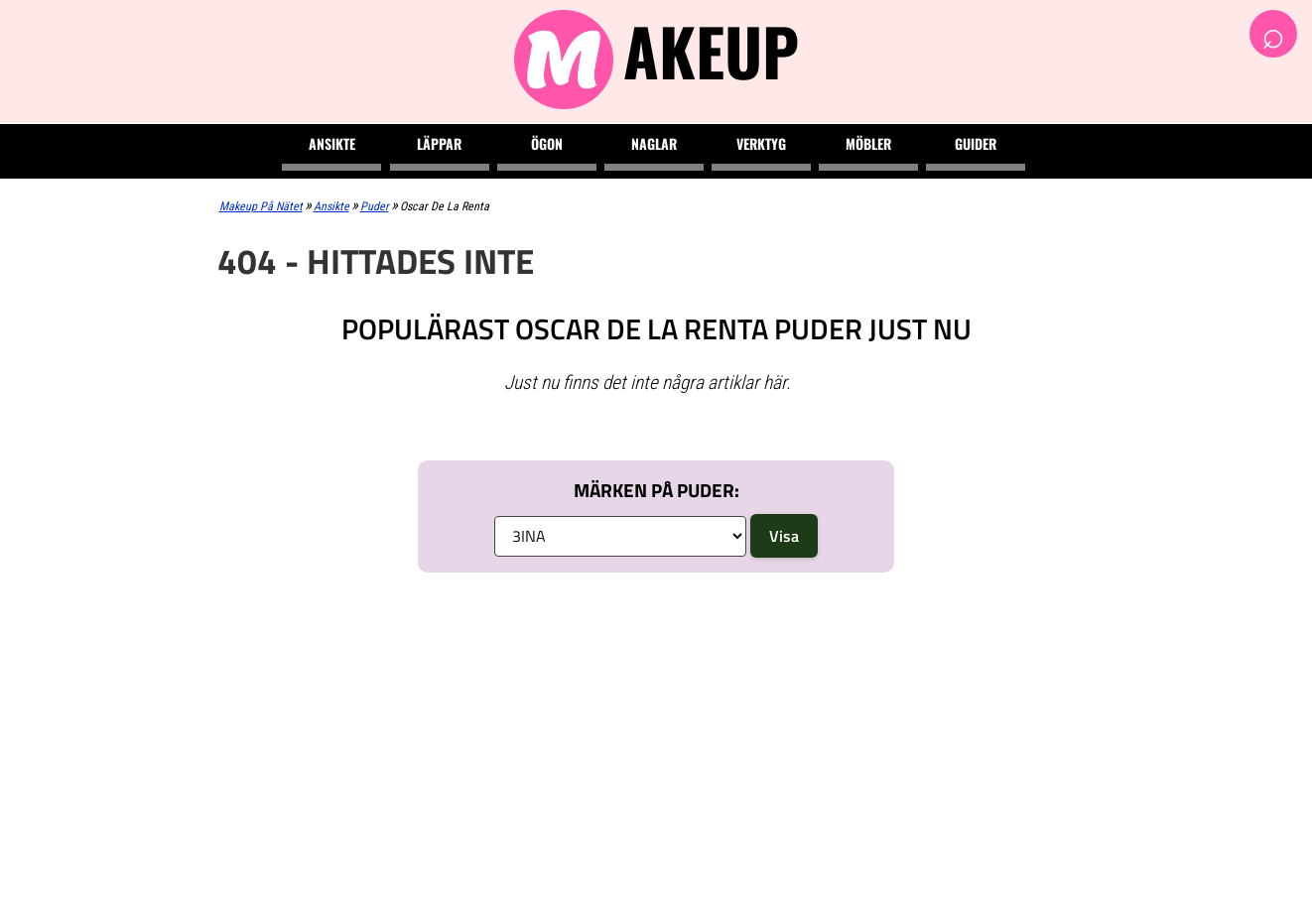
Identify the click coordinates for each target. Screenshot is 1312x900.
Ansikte (332, 143)
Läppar (439, 143)
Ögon (547, 143)
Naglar (654, 143)
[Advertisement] (656, 736)
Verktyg (761, 143)
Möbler (868, 143)
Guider (975, 143)
